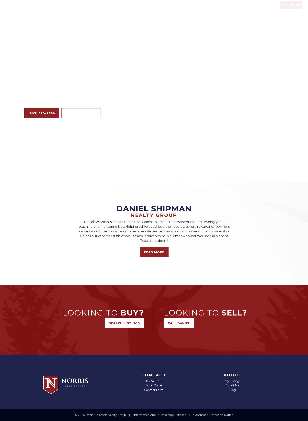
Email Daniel (153, 385)
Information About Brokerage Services (160, 415)
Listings (199, 10)
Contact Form (153, 390)
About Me (232, 385)
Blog (182, 10)
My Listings (232, 381)
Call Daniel (179, 323)
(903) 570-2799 (289, 10)
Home (151, 10)
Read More (154, 252)
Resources (225, 10)
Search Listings (81, 113)
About (167, 10)
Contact (251, 10)
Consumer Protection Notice (213, 415)
